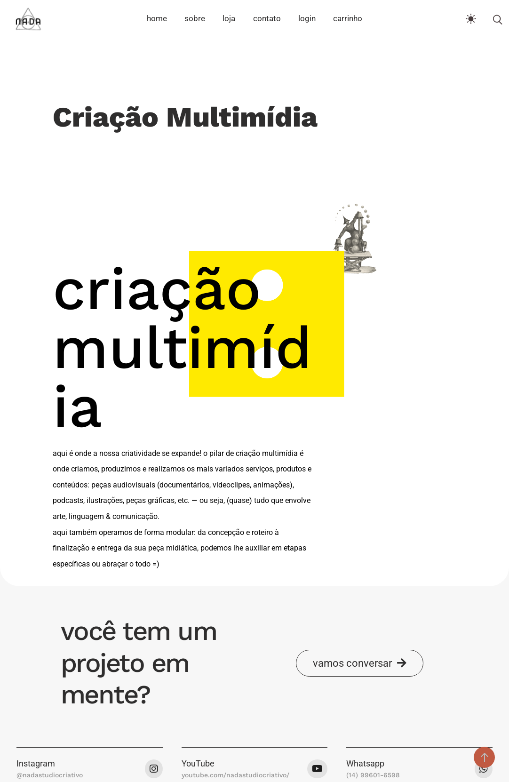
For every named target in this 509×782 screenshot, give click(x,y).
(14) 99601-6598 (373, 775)
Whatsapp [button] (365, 763)
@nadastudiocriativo (49, 775)
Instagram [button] (35, 763)
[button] (359, 663)
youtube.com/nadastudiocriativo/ (235, 775)
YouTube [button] (198, 763)
